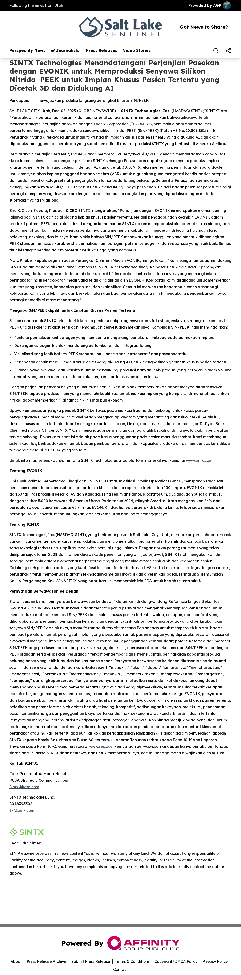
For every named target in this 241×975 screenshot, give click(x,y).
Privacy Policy (215, 961)
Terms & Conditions (132, 961)
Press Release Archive (46, 961)
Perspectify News (27, 50)
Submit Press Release (90, 961)
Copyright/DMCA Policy (175, 961)
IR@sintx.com (21, 810)
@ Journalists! (65, 50)
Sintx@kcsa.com (24, 786)
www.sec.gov (100, 746)
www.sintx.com (199, 460)
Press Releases (101, 50)
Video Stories (137, 50)
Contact (120, 969)
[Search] (215, 50)
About (16, 961)
